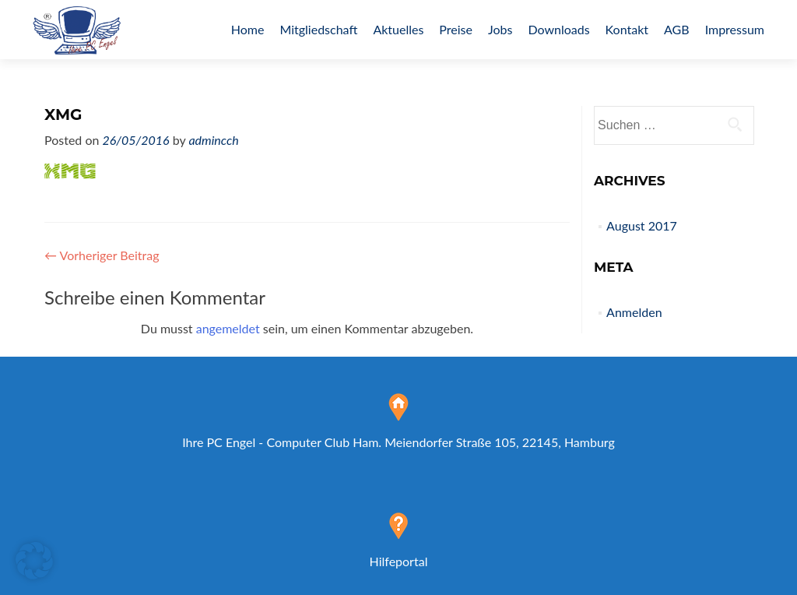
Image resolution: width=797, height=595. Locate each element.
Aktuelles (398, 29)
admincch (213, 139)
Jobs (500, 29)
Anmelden (634, 312)
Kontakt (627, 29)
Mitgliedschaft (318, 29)
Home (248, 29)
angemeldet (228, 328)
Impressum (734, 29)
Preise (455, 29)
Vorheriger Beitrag (102, 255)
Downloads (558, 29)
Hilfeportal (399, 561)
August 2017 (641, 225)
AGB (677, 29)
